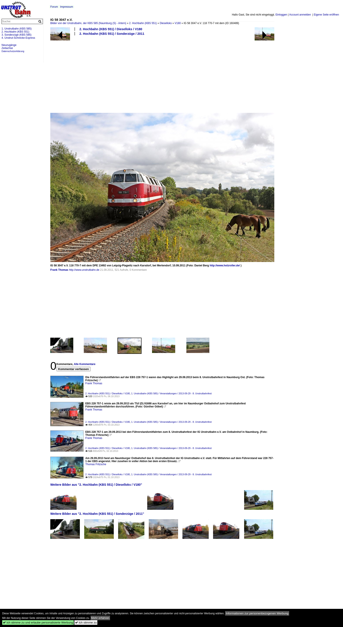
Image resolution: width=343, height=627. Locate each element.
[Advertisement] (181, 74)
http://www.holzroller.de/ (225, 265)
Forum (54, 6)
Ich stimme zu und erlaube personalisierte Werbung (38, 622)
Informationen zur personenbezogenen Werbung (257, 613)
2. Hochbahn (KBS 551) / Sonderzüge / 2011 (111, 33)
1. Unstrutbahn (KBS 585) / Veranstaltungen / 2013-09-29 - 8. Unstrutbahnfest (171, 393)
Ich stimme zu (86, 622)
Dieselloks (166, 23)
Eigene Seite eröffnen (326, 14)
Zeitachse (7, 48)
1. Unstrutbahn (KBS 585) (17, 28)
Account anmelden (300, 14)
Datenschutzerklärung (13, 51)
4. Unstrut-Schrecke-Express (18, 37)
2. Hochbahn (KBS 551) (143, 23)
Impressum (66, 6)
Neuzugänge (9, 45)
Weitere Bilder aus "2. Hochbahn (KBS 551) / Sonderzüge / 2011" (97, 513)
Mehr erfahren (100, 618)
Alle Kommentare (84, 364)
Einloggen (281, 14)
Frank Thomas (59, 269)
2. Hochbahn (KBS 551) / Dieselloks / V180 (110, 29)
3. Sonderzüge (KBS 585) (17, 34)
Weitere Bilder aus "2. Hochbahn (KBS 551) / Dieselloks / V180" (96, 484)
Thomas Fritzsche (95, 464)
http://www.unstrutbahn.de (84, 269)
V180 (178, 23)
